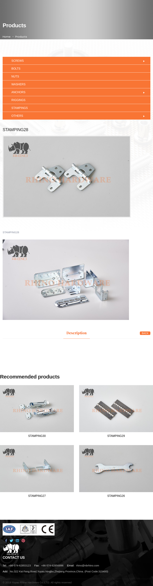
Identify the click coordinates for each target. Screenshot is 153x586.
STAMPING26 (116, 495)
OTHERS (76, 115)
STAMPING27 (37, 495)
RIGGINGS (15, 100)
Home (7, 36)
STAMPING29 (116, 435)
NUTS (12, 76)
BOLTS (13, 68)
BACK (145, 333)
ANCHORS (76, 92)
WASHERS (15, 84)
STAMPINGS (17, 107)
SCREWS (76, 60)
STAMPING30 (37, 435)
